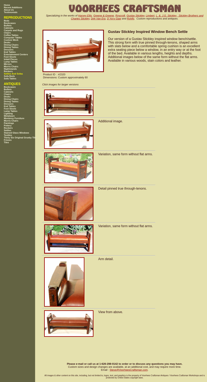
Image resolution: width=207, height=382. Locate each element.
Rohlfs (130, 18)
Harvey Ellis (85, 15)
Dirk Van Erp (98, 18)
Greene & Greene (103, 15)
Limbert (150, 15)
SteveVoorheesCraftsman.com (129, 369)
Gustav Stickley (135, 15)
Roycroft (120, 15)
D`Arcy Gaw (114, 18)
